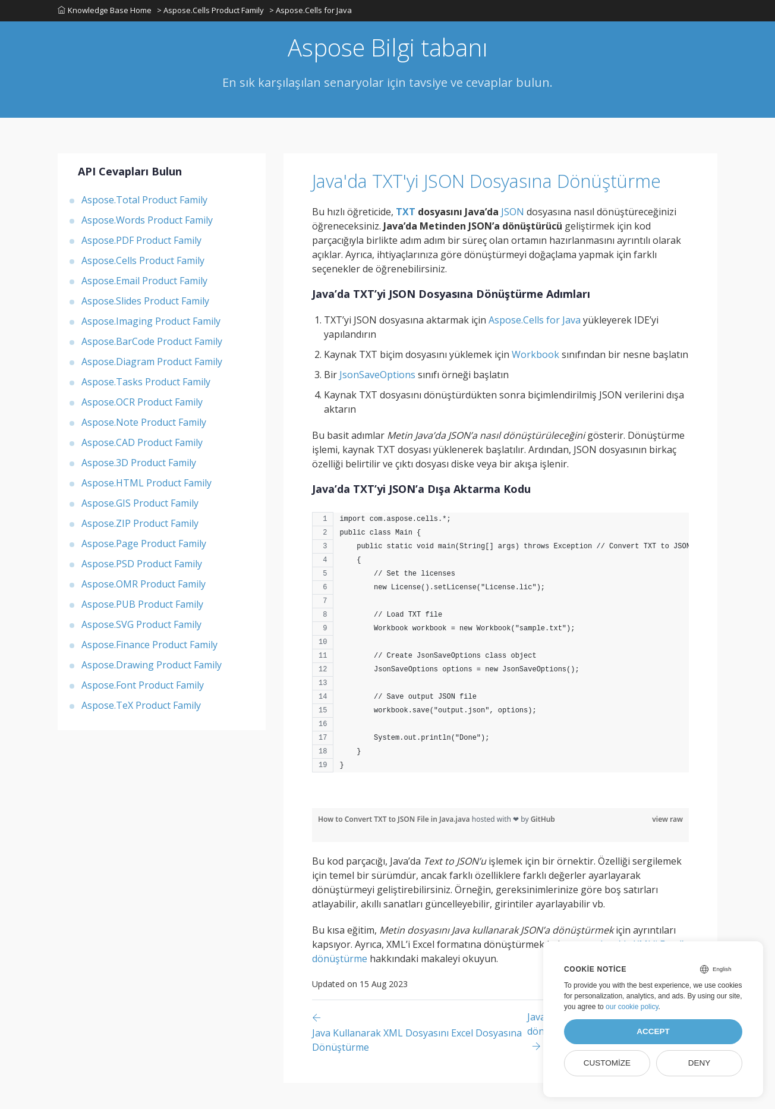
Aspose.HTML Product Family (146, 484)
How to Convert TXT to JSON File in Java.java (395, 845)
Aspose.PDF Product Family (141, 242)
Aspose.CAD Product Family (142, 444)
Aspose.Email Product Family (144, 282)
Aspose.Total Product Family (144, 201)
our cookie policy (632, 1007)
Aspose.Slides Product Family (145, 302)
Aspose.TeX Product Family (141, 707)
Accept (653, 1031)
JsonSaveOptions (377, 400)
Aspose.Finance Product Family (149, 646)
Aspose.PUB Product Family (142, 605)
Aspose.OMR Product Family (143, 585)
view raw (667, 845)
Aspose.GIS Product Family (140, 504)
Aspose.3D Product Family (138, 464)
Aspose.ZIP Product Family (140, 525)
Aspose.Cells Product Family (142, 262)
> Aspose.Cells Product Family (210, 11)
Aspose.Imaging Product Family (150, 322)
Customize (607, 1062)
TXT (405, 237)
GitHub (543, 845)
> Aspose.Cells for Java (311, 11)
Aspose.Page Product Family (143, 545)
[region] (500, 674)
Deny (699, 1062)
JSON (512, 237)
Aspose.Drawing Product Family (151, 666)
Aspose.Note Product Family (143, 424)
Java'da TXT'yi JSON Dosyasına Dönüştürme (448, 195)
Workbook (535, 380)
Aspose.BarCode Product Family (151, 343)
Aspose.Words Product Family (147, 221)
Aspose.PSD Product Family (141, 565)
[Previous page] (419, 1058)
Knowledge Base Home (105, 11)
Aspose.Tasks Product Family (145, 383)
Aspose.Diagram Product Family (151, 363)
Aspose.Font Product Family (142, 686)
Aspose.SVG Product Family (141, 626)
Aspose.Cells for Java (535, 346)
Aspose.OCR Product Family (142, 403)
